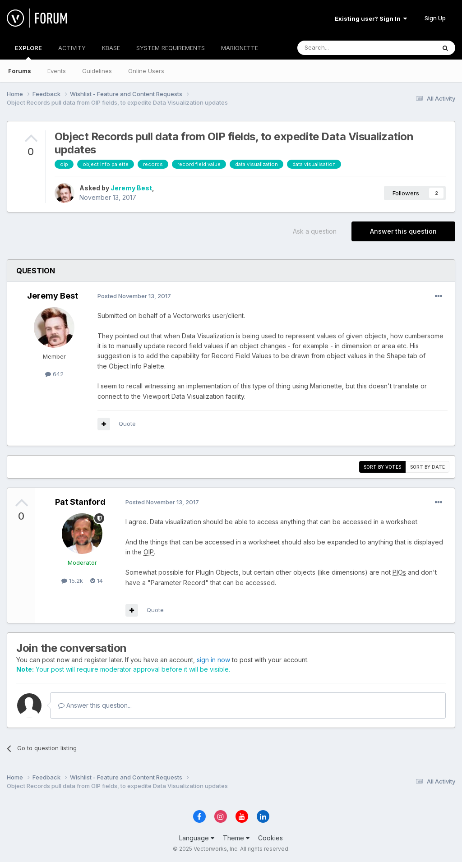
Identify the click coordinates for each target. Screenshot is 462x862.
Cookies (270, 838)
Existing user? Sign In (371, 18)
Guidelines (97, 70)
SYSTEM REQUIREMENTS (170, 47)
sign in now (213, 660)
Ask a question (315, 231)
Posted (134, 296)
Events (56, 70)
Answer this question (403, 231)
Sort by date (427, 467)
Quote (127, 423)
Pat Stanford (80, 502)
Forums (19, 70)
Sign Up (435, 18)
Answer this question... (95, 705)
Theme (236, 838)
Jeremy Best (131, 188)
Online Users (146, 70)
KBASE (111, 47)
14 (96, 580)
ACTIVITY (72, 47)
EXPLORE (28, 52)
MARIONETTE (239, 47)
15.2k (72, 580)
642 (54, 374)
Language (196, 838)
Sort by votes (382, 467)
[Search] (343, 48)
